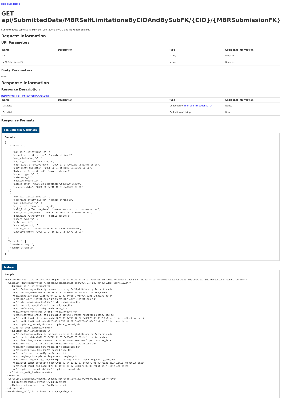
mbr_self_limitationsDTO (198, 105)
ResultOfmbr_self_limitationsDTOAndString (25, 95)
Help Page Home (10, 4)
